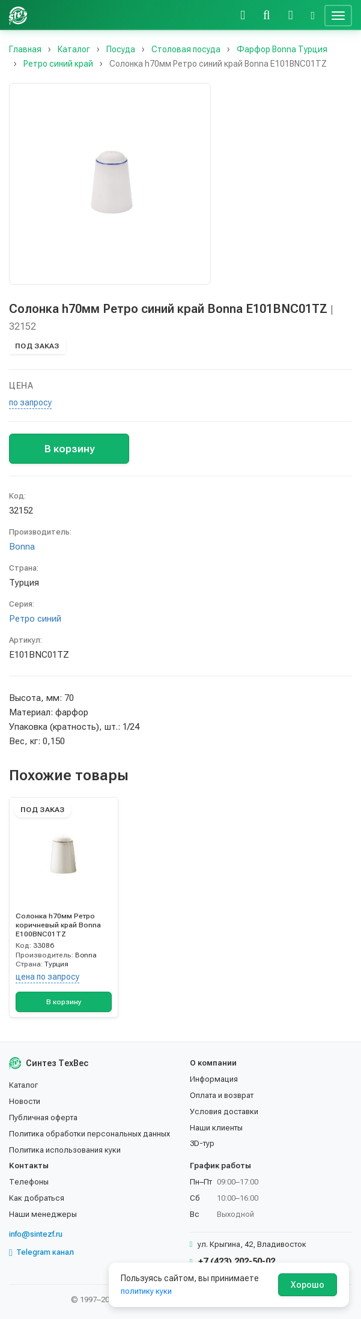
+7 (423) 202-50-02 (233, 1261)
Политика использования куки (65, 1149)
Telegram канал (41, 1252)
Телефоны (29, 1181)
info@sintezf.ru (35, 1234)
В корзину (69, 449)
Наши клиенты (216, 1127)
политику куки (146, 1291)
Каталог (23, 1085)
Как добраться (36, 1197)
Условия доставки (224, 1111)
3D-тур (202, 1143)
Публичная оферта (43, 1117)
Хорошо (307, 1285)
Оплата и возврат (221, 1095)
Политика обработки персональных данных (89, 1133)
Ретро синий (35, 618)
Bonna (22, 546)
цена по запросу (47, 976)
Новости (24, 1101)
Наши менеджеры (43, 1214)
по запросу (30, 402)
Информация (214, 1079)
